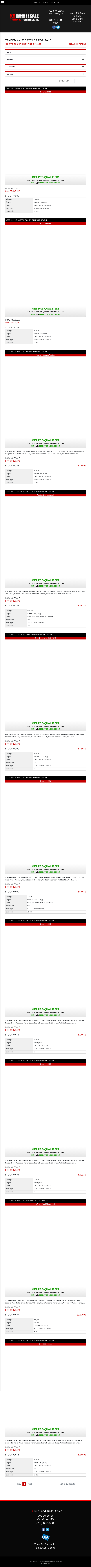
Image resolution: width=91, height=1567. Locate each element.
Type (45, 52)
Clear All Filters (77, 44)
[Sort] (66, 81)
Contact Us (55, 2)
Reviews (45, 2)
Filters (45, 59)
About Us (37, 2)
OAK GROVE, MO (12, 191)
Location (45, 67)
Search (45, 74)
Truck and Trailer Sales (45, 1511)
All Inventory (12, 44)
